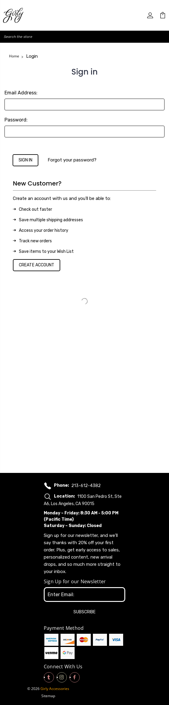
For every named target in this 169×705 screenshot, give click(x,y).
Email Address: (20, 93)
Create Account (36, 265)
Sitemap (48, 695)
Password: (16, 120)
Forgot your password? (72, 160)
